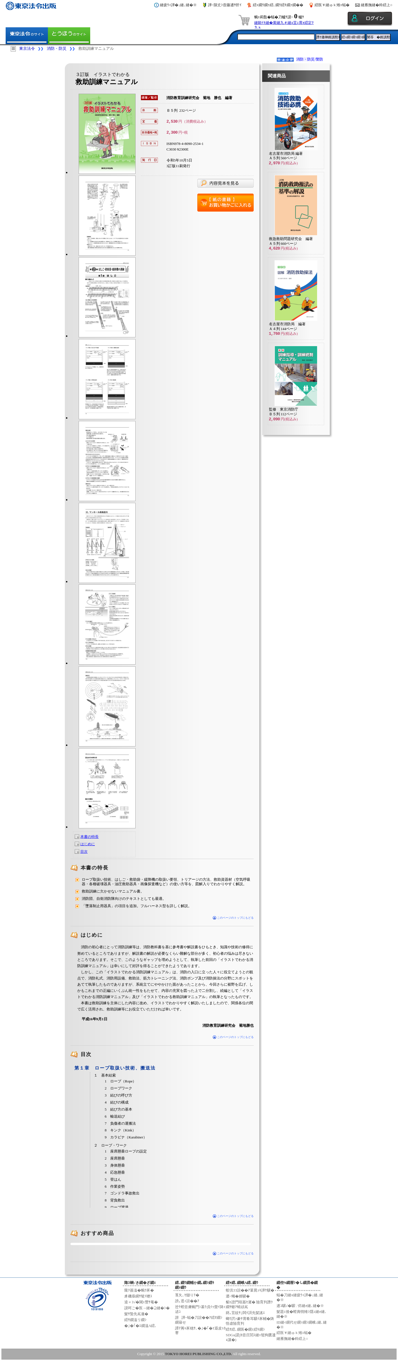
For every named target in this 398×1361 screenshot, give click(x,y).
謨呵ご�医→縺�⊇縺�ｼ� (147, 1308)
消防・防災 (57, 48)
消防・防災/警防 (309, 59)
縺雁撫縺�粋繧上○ (376, 5)
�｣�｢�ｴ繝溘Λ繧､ (140, 1326)
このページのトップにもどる (233, 917)
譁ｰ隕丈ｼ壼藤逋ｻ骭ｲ (225, 5)
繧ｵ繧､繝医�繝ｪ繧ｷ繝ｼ (245, 1329)
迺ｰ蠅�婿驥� (238, 1296)
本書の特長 (89, 837)
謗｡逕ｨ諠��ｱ (187, 1301)
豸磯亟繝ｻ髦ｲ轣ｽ (138, 1296)
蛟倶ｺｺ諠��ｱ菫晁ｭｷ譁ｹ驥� (250, 1290)
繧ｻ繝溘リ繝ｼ (135, 1320)
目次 (84, 851)
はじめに (87, 844)
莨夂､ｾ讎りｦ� (187, 1295)
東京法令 (27, 48)
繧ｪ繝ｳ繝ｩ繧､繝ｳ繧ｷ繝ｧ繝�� (278, 5)
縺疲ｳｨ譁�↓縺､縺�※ (178, 5)
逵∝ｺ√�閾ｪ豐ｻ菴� (141, 1302)
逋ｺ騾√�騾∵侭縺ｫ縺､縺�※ (300, 1306)
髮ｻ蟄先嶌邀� (136, 1314)
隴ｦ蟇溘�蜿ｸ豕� (139, 1290)
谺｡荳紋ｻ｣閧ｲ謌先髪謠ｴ (245, 1313)
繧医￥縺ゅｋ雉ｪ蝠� (332, 5)
